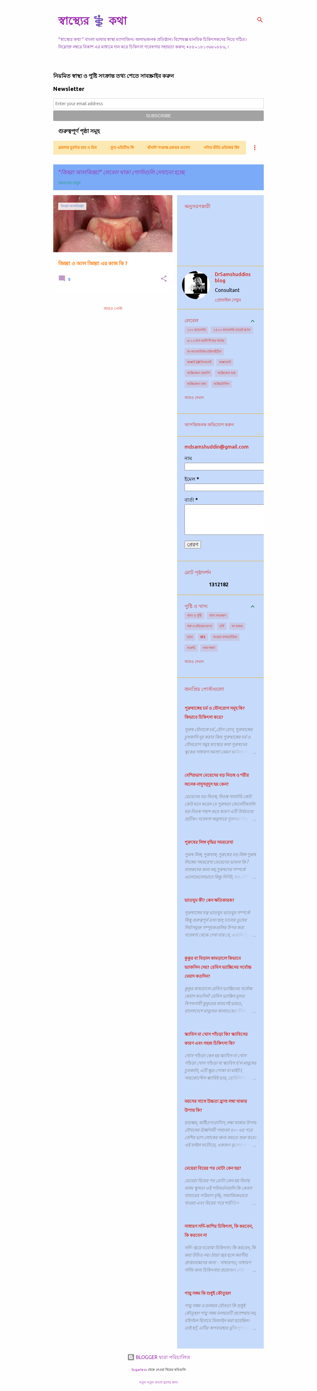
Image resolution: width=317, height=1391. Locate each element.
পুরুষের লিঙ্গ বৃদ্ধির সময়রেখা (209, 842)
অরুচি (191, 648)
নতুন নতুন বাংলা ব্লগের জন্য (158, 1382)
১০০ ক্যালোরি (196, 330)
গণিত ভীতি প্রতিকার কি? (221, 147)
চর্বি (221, 626)
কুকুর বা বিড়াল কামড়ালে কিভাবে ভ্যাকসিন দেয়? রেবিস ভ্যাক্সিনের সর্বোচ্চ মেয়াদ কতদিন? (218, 967)
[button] (163, 279)
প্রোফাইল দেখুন (228, 299)
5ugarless (139, 1369)
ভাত (190, 637)
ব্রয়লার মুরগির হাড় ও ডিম (77, 147)
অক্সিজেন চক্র (226, 373)
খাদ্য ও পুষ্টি (194, 615)
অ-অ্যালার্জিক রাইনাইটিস (204, 351)
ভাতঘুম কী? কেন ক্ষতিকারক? (209, 900)
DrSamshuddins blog (233, 277)
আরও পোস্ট (113, 308)
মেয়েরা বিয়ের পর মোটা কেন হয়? (213, 1168)
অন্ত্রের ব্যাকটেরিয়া (225, 637)
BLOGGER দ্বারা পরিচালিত (158, 1357)
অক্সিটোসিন (221, 384)
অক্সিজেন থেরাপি (198, 373)
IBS (203, 637)
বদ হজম (237, 626)
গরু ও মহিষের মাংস (199, 626)
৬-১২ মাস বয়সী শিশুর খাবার (205, 340)
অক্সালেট (225, 362)
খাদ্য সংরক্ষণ (217, 615)
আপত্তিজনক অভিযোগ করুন (209, 424)
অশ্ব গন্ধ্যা (209, 648)
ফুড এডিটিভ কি (122, 147)
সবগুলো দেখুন (69, 183)
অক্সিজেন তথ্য (196, 384)
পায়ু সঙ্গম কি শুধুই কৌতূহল (208, 1293)
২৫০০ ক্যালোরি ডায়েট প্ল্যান (231, 330)
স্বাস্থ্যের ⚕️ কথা (92, 20)
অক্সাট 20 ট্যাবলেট (199, 362)
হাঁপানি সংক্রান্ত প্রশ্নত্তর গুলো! (168, 147)
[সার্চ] (260, 19)
